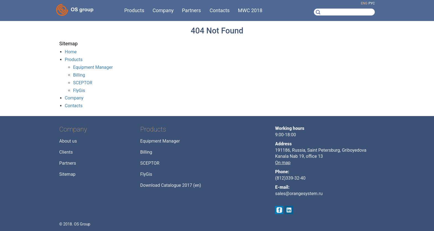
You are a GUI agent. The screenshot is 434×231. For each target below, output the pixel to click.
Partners (67, 163)
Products (73, 59)
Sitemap (67, 174)
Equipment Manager (93, 67)
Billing (79, 75)
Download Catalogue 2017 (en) (170, 185)
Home (71, 51)
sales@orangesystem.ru (299, 193)
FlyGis (79, 90)
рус (371, 3)
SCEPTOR (82, 82)
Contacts (73, 105)
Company (74, 98)
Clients (66, 152)
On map (283, 162)
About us (68, 141)
